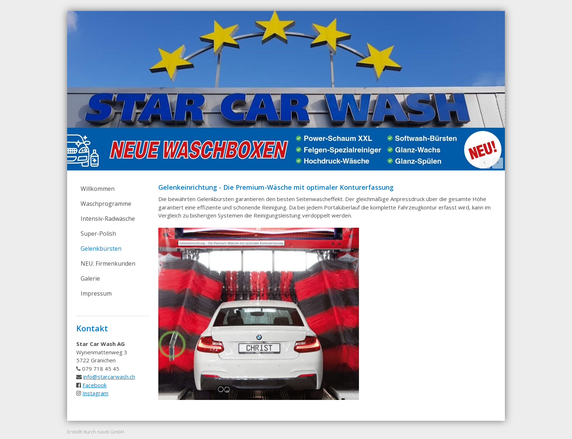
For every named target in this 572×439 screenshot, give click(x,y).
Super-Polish (98, 234)
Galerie (90, 278)
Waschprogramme (106, 204)
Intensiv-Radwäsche (108, 219)
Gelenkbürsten (101, 248)
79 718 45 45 (102, 368)
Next (497, 163)
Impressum (96, 293)
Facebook (94, 385)
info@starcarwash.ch (109, 376)
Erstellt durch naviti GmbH (95, 431)
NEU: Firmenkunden (108, 263)
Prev (484, 163)
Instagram (95, 393)
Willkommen (98, 189)
